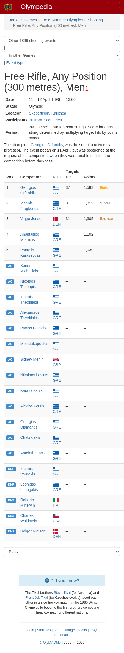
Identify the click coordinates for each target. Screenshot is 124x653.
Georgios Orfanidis (47, 144)
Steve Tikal (62, 593)
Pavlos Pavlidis (33, 328)
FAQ (93, 630)
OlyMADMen (53, 643)
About (57, 630)
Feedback (62, 635)
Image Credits (76, 630)
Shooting (95, 20)
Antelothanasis (33, 453)
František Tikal (37, 598)
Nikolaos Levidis (34, 375)
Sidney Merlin (32, 359)
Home (13, 20)
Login (30, 630)
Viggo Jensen (32, 218)
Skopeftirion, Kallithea (47, 113)
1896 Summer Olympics (62, 20)
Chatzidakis (30, 437)
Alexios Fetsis (32, 406)
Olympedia (36, 6)
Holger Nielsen (33, 531)
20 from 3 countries (45, 120)
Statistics (44, 630)
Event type (15, 63)
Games (30, 20)
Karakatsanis (31, 390)
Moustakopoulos (34, 343)
